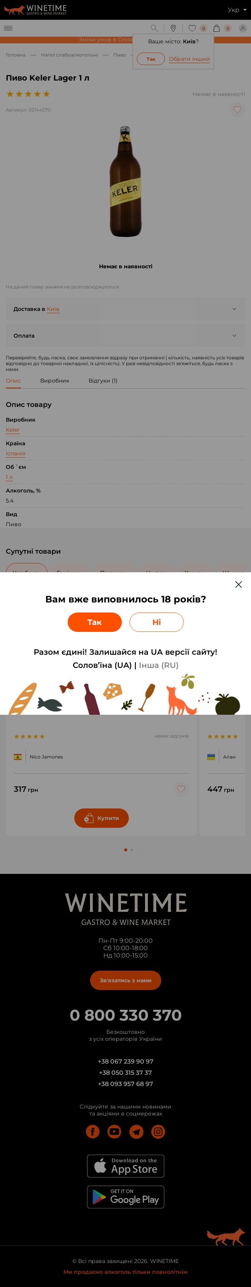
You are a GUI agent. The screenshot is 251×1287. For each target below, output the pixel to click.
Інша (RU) (159, 665)
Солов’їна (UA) (102, 665)
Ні (156, 622)
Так (94, 622)
